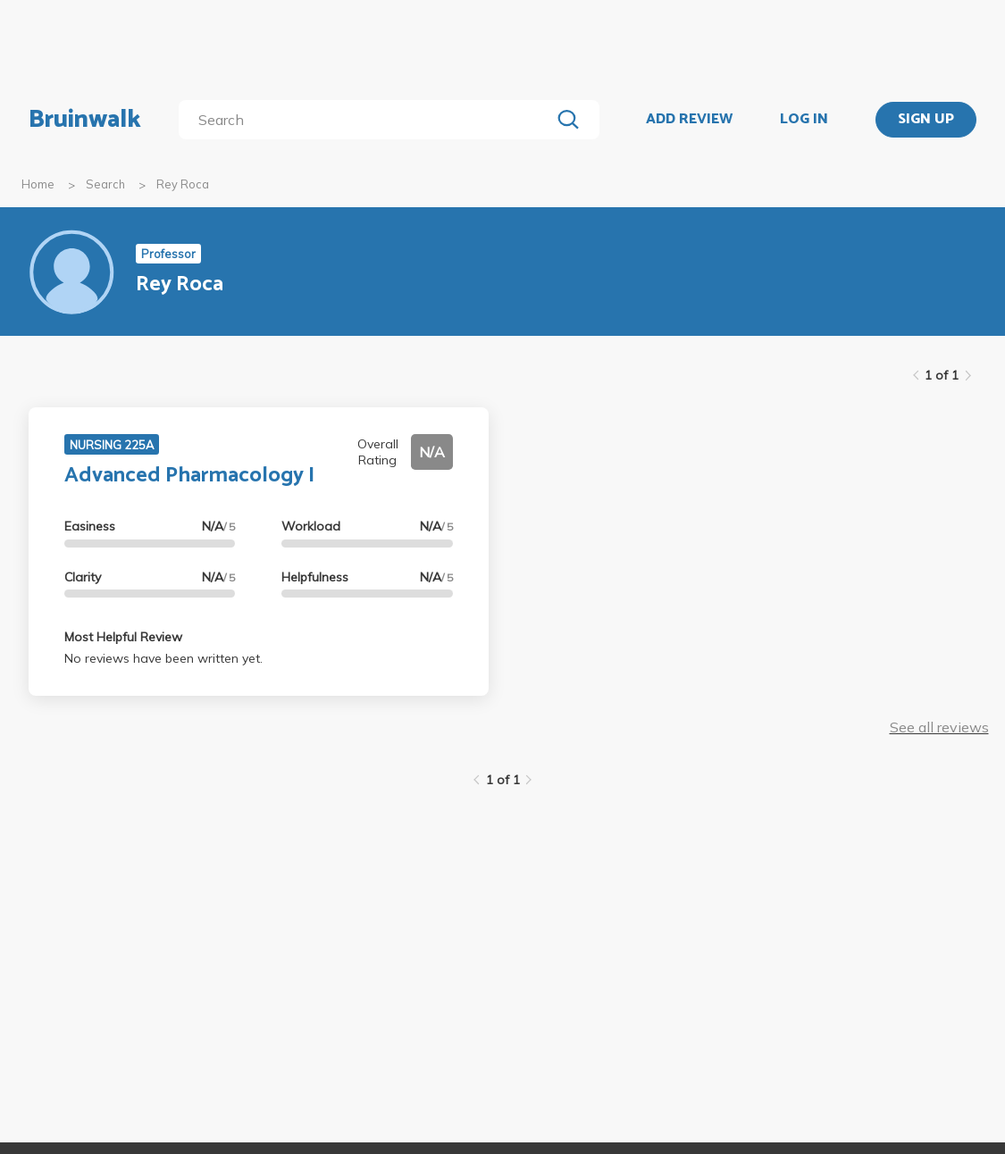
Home (37, 184)
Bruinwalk (85, 119)
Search (105, 184)
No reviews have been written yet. (163, 658)
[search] (368, 119)
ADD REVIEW (689, 119)
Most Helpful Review (123, 637)
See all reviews (939, 727)
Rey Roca (182, 184)
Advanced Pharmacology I (189, 475)
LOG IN (804, 119)
